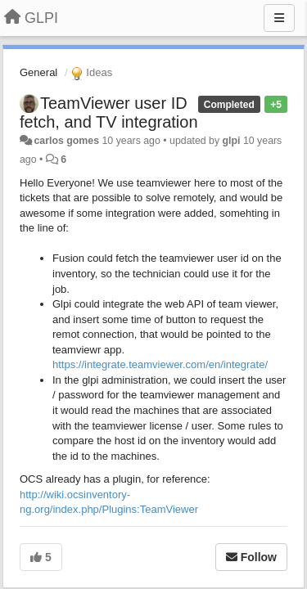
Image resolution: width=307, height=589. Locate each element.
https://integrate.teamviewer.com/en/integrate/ (160, 364)
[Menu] (279, 18)
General (38, 72)
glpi (232, 140)
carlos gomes (66, 140)
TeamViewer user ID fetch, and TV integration (109, 112)
